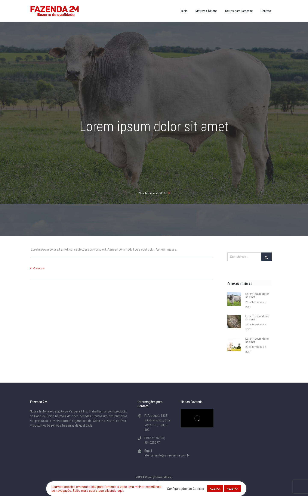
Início (184, 11)
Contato (266, 11)
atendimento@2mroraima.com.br (167, 455)
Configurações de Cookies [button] (185, 489)
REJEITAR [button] (232, 488)
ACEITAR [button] (215, 488)
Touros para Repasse (239, 11)
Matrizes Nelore (206, 11)
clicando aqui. (114, 491)
